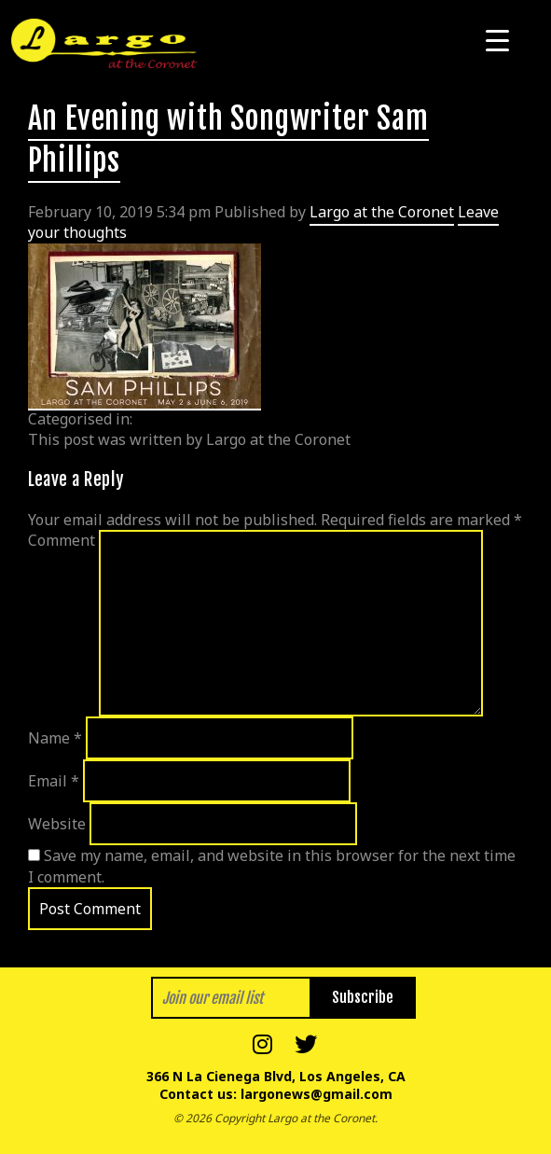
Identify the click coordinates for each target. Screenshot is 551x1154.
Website (57, 823)
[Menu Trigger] (497, 39)
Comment (61, 540)
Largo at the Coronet (382, 212)
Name (55, 738)
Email (53, 781)
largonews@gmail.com (317, 1094)
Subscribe (362, 997)
